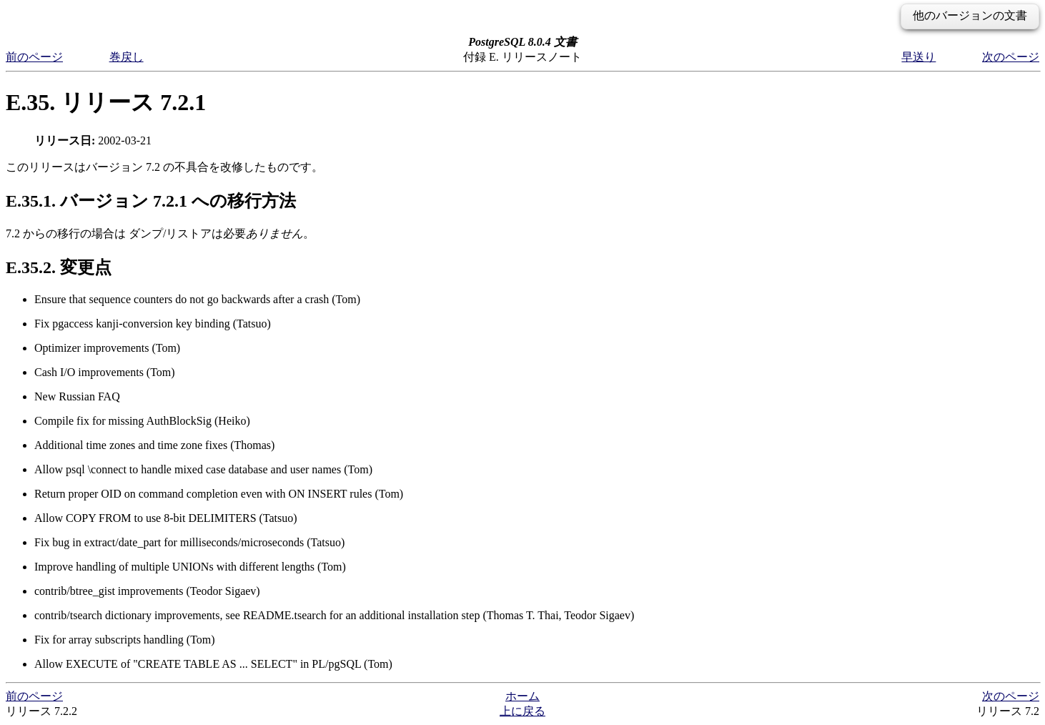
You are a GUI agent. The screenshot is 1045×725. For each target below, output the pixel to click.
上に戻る (522, 711)
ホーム (522, 696)
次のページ (1010, 57)
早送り (918, 57)
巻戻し (126, 57)
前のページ (34, 57)
